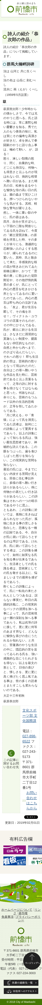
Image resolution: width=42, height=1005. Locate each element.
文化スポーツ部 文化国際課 (29, 715)
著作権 (23, 913)
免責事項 (7, 916)
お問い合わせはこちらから (31, 800)
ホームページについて (16, 909)
